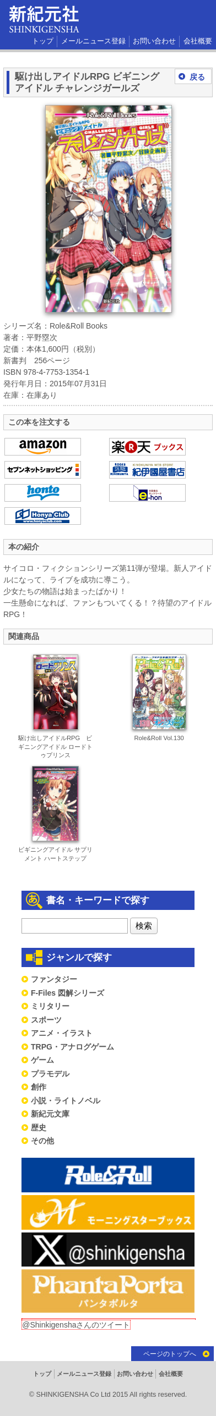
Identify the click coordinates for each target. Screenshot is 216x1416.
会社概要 (197, 41)
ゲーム (42, 1060)
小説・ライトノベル (65, 1100)
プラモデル (50, 1073)
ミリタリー (50, 1006)
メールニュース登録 (93, 41)
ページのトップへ (169, 1354)
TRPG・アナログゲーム (72, 1046)
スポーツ (46, 1019)
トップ (42, 41)
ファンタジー (54, 979)
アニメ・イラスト (62, 1033)
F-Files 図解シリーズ (67, 993)
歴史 (38, 1127)
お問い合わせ (154, 41)
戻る (197, 77)
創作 (38, 1086)
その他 (42, 1140)
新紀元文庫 (50, 1113)
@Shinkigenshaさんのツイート (76, 1324)
